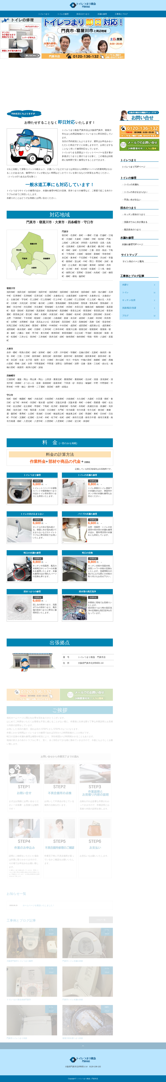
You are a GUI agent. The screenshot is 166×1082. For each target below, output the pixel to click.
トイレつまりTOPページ (133, 167)
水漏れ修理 (102, 14)
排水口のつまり (83, 14)
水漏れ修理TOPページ (132, 244)
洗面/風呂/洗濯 (139, 308)
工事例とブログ (121, 14)
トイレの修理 (63, 14)
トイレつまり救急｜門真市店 (87, 1079)
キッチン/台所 (139, 300)
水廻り (139, 285)
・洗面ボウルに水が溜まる (134, 222)
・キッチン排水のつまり (133, 214)
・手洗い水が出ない (131, 199)
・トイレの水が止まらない (134, 192)
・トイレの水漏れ (130, 184)
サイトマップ (129, 254)
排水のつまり (128, 207)
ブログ (139, 315)
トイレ (139, 292)
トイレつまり (43, 14)
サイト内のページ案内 (133, 261)
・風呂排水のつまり (131, 229)
